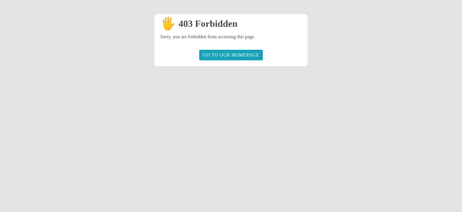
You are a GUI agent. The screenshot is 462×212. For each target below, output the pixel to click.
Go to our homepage (231, 54)
